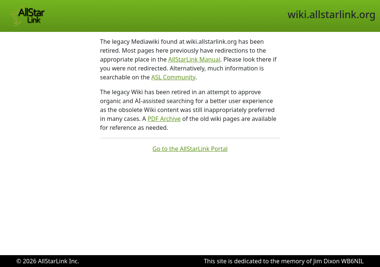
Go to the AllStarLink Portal (190, 149)
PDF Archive (164, 119)
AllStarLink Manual (194, 59)
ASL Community (173, 77)
